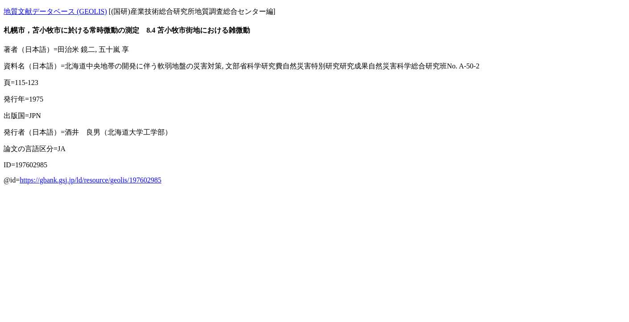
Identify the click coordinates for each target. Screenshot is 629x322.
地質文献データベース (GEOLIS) (55, 11)
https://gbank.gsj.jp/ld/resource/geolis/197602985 (90, 180)
